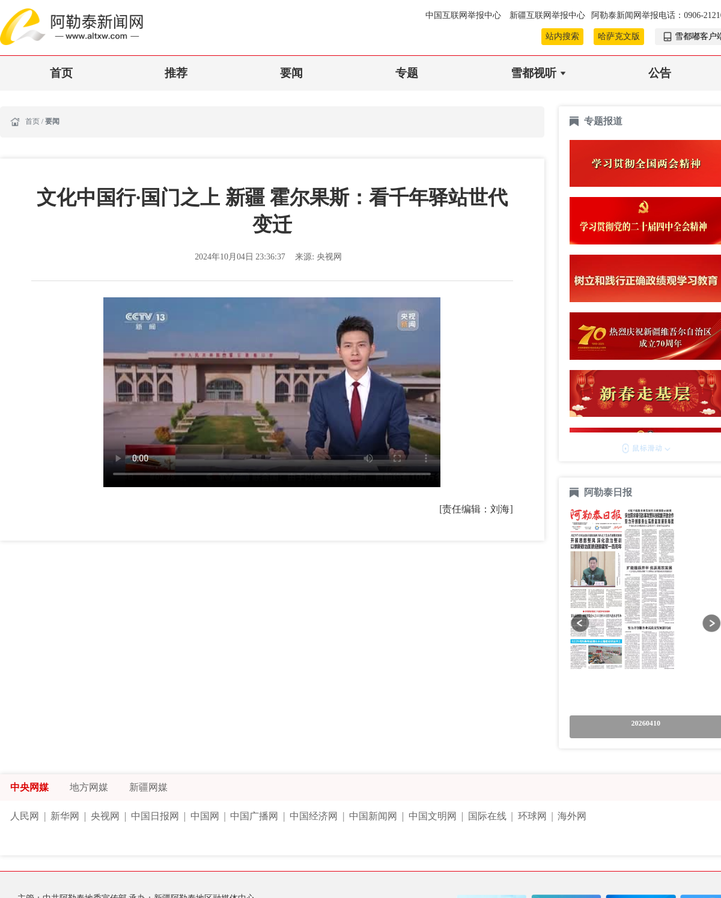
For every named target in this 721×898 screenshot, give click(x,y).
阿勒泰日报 (609, 492)
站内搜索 (562, 36)
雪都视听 (533, 73)
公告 (659, 73)
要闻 (291, 73)
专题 (406, 73)
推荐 (176, 73)
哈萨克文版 (619, 36)
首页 (61, 73)
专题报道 (603, 121)
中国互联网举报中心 (464, 15)
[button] (580, 623)
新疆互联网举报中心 (547, 15)
